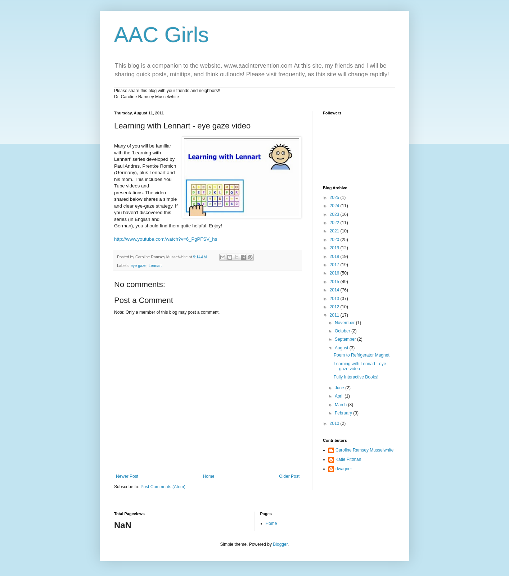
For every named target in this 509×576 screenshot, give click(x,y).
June (340, 387)
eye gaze (139, 265)
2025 (335, 197)
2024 (335, 205)
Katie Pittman (348, 459)
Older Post (289, 476)
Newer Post (127, 476)
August (342, 347)
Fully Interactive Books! (356, 377)
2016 (335, 273)
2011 (335, 315)
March (341, 404)
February (344, 413)
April (339, 396)
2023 (335, 214)
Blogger (280, 544)
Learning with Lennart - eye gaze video (360, 366)
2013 (335, 298)
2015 (335, 281)
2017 (335, 264)
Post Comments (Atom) (162, 486)
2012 (335, 306)
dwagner (343, 468)
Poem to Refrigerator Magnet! (362, 355)
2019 (335, 247)
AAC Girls (161, 35)
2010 (335, 423)
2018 (335, 256)
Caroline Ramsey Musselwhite (364, 450)
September (346, 339)
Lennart (155, 265)
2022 (335, 222)
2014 (335, 289)
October (343, 331)
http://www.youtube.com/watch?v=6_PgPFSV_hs (165, 239)
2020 (335, 239)
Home (209, 476)
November (345, 322)
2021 (335, 230)
